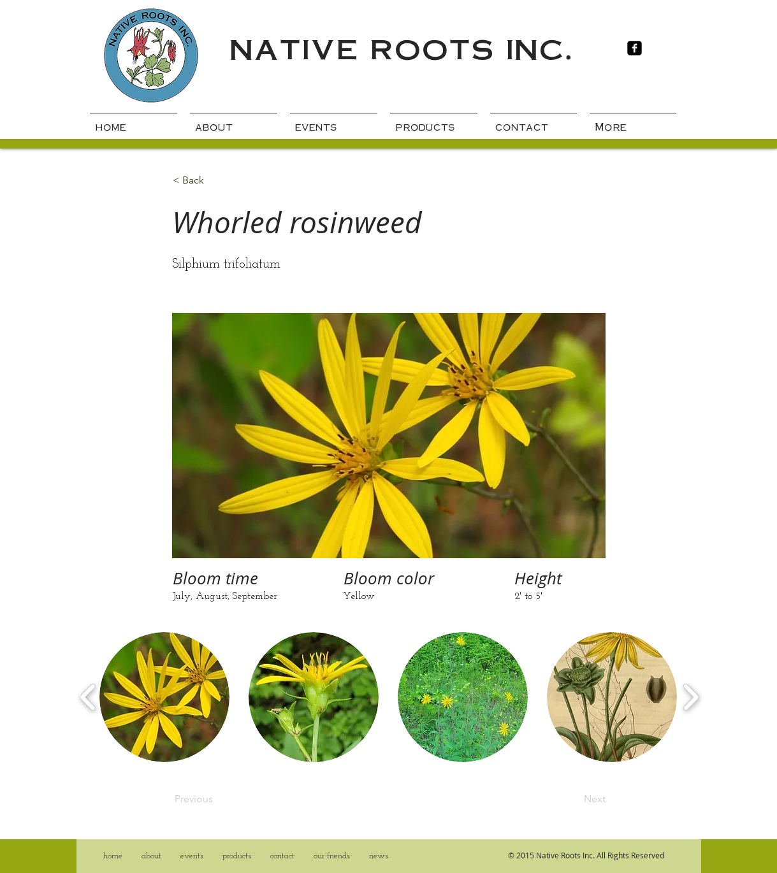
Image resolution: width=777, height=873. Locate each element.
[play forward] (690, 697)
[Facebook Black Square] (634, 48)
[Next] (574, 799)
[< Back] (215, 180)
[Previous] (217, 799)
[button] (164, 697)
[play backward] (88, 697)
